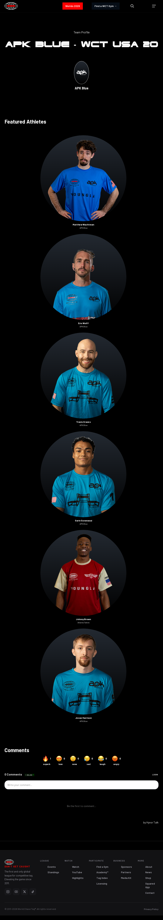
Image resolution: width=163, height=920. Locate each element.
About (148, 866)
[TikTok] (32, 891)
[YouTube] (16, 891)
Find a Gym (102, 866)
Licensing (101, 883)
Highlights (77, 877)
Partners (126, 872)
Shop (148, 877)
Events (52, 866)
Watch (75, 866)
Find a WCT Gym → (106, 6)
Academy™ (102, 872)
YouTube (77, 872)
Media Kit (126, 877)
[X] (24, 891)
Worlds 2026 (72, 6)
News (148, 872)
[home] (11, 6)
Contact (150, 892)
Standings (53, 872)
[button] (153, 6)
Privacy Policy (151, 909)
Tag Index (102, 877)
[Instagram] (8, 891)
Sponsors (126, 866)
